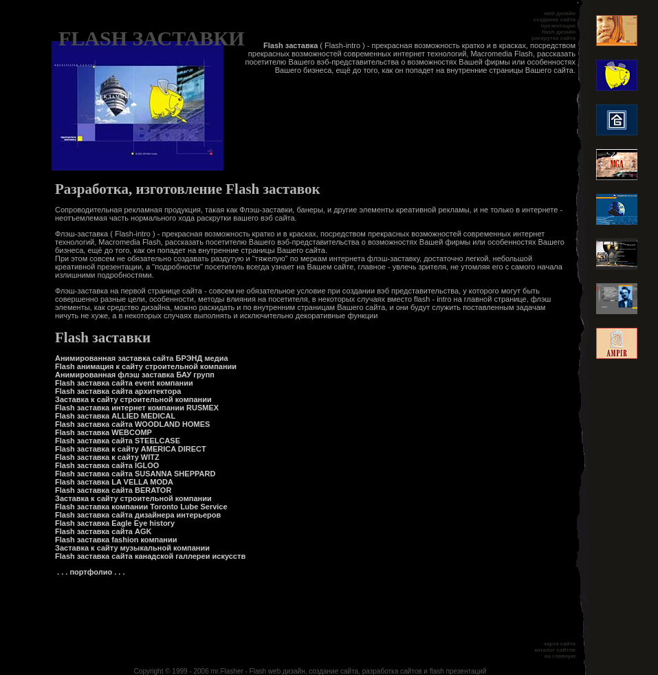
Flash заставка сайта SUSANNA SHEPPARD (135, 473)
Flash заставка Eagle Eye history (115, 523)
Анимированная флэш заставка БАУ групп (135, 374)
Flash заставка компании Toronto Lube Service (141, 506)
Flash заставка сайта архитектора (118, 391)
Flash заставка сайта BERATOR (113, 490)
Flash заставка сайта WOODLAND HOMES (132, 424)
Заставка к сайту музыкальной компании (132, 548)
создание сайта (554, 19)
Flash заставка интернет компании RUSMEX (137, 407)
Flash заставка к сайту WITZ (107, 457)
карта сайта (559, 644)
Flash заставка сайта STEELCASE (117, 440)
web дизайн (559, 13)
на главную (560, 656)
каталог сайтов (554, 650)
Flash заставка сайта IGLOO (107, 465)
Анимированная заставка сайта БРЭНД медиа (141, 358)
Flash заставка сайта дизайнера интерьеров (138, 515)
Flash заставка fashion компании (116, 539)
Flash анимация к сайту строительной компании (146, 366)
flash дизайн (558, 32)
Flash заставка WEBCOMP (103, 432)
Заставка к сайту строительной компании (133, 399)
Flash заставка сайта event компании (124, 383)
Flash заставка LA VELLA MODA (114, 482)
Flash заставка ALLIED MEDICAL (115, 416)
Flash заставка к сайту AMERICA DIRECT (130, 449)
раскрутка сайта (553, 38)
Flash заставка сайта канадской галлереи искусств (150, 556)
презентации (558, 26)
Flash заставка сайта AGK (103, 531)
